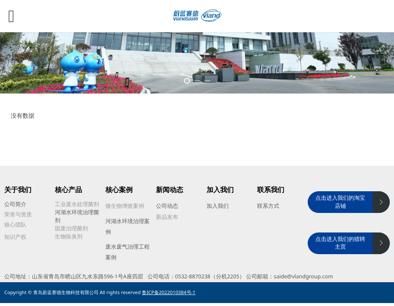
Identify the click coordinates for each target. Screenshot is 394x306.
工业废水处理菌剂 (77, 204)
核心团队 (15, 224)
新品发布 (167, 217)
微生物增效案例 (124, 206)
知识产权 (15, 237)
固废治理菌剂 (71, 228)
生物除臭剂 (68, 236)
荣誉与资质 (18, 214)
